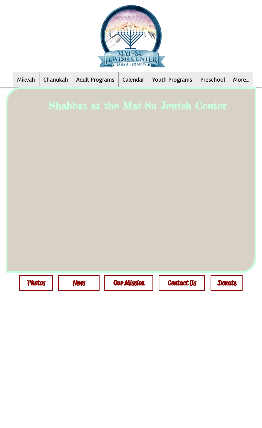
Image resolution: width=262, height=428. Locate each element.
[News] (79, 283)
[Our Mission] (128, 283)
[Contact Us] (182, 283)
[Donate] (227, 283)
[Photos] (36, 283)
